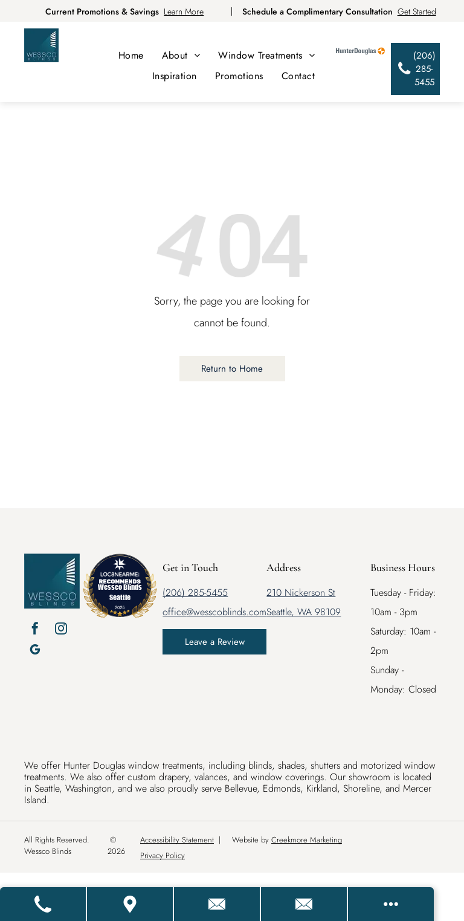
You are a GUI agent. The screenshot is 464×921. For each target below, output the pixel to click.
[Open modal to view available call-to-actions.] (391, 904)
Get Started (417, 11)
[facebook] (35, 630)
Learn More (184, 11)
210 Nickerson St (300, 592)
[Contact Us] (217, 904)
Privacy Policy (162, 855)
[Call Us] (43, 904)
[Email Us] (304, 904)
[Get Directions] (130, 904)
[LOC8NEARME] (119, 572)
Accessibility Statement (177, 839)
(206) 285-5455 (195, 592)
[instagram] (61, 630)
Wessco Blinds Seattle (120, 592)
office (174, 612)
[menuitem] (131, 55)
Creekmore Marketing (306, 839)
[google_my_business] (35, 651)
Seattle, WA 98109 (303, 612)
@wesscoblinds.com (226, 612)
